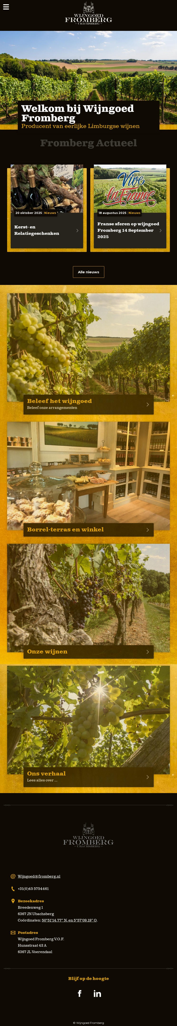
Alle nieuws (88, 272)
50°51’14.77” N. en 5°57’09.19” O (69, 920)
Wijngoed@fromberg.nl (39, 876)
